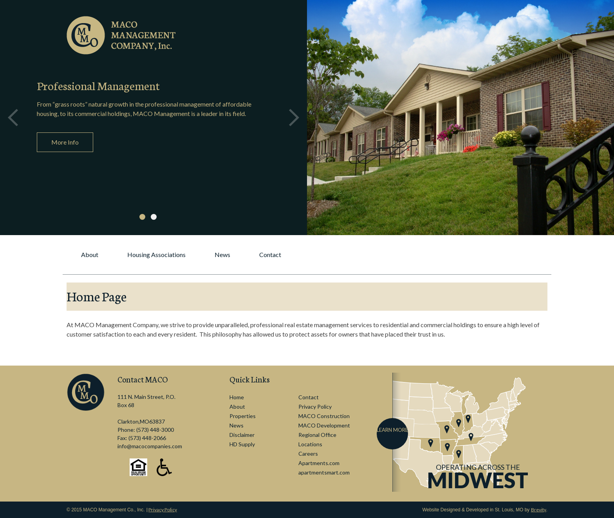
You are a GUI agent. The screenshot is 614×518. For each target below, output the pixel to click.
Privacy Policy (315, 406)
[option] (153, 117)
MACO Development (324, 425)
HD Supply (242, 444)
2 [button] (154, 217)
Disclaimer (242, 434)
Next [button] (294, 117)
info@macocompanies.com (149, 446)
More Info (65, 142)
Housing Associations (156, 254)
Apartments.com (319, 463)
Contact (270, 254)
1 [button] (142, 217)
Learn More (392, 430)
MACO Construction (324, 416)
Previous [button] (13, 117)
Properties (242, 416)
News (222, 254)
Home (236, 397)
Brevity (538, 510)
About (89, 254)
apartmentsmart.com (324, 472)
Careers (308, 453)
